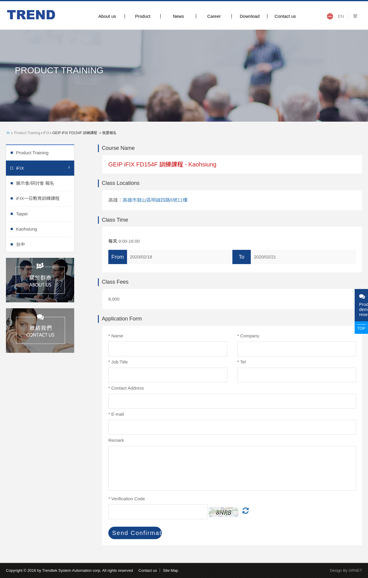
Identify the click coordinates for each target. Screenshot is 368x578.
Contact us (285, 16)
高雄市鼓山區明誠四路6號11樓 (155, 200)
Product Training (27, 133)
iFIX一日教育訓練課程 (45, 198)
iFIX (46, 133)
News (178, 16)
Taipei (45, 213)
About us (107, 16)
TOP (361, 328)
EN (341, 16)
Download (250, 16)
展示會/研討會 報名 (45, 183)
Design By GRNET (346, 570)
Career (214, 16)
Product (142, 16)
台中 (45, 244)
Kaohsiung (45, 228)
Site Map (170, 570)
